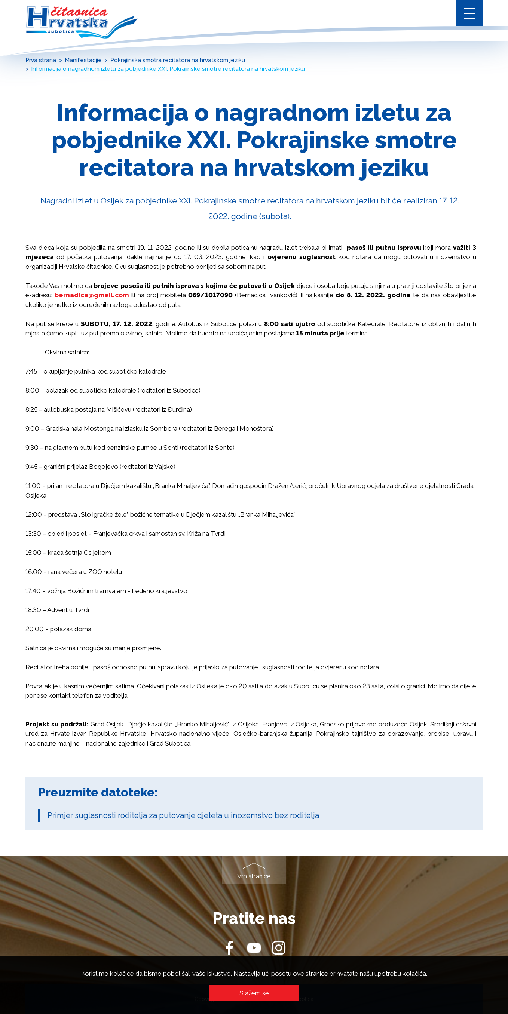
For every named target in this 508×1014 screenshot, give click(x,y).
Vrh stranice (254, 876)
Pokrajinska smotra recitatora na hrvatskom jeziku (177, 60)
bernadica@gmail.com (92, 295)
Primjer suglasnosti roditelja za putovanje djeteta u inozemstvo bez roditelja (183, 815)
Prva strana (40, 60)
